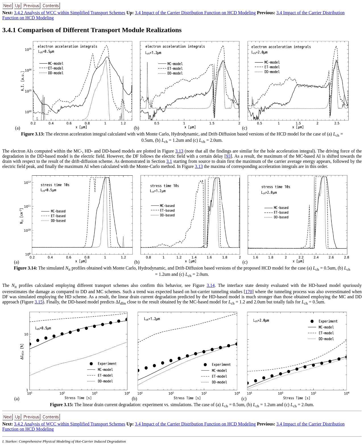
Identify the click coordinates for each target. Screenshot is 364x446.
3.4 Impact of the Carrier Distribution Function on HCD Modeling (195, 12)
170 (248, 291)
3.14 (211, 285)
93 (228, 156)
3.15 (39, 301)
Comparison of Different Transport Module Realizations (92, 30)
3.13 (179, 151)
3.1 (169, 161)
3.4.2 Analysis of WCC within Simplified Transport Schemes (69, 12)
